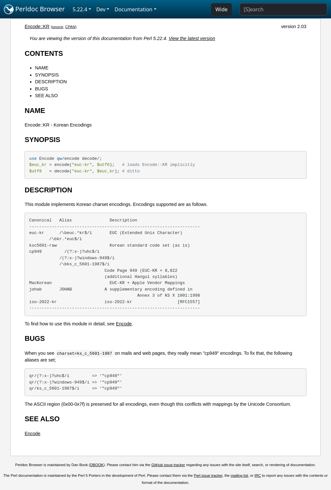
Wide (221, 9)
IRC (257, 475)
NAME (41, 67)
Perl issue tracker (208, 475)
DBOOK (97, 465)
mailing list (239, 475)
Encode (124, 323)
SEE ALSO (46, 95)
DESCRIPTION (51, 81)
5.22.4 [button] (80, 9)
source (57, 27)
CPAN (70, 27)
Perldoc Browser (34, 9)
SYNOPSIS (47, 74)
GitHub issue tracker (168, 465)
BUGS (41, 88)
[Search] (283, 9)
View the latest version (192, 38)
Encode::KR (37, 26)
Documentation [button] (133, 9)
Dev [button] (101, 9)
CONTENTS (44, 53)
